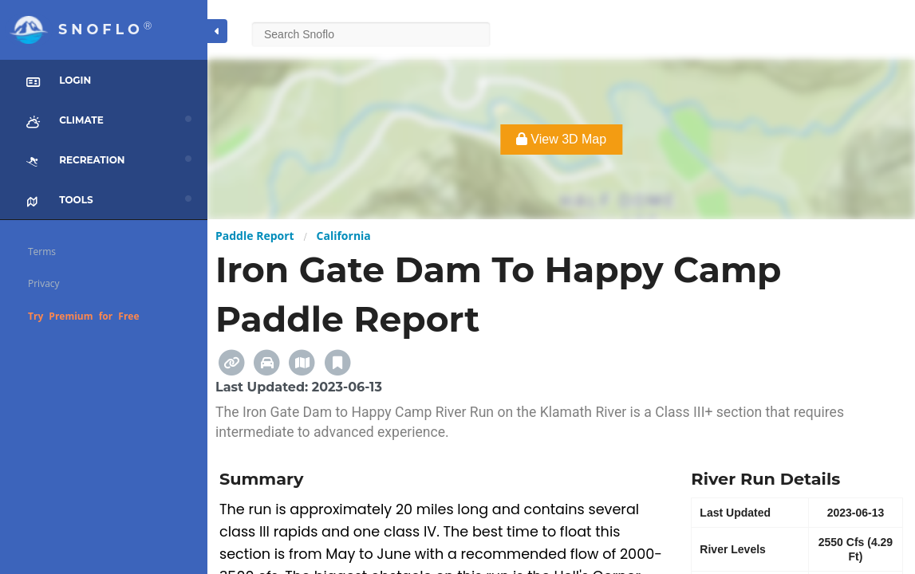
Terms (42, 251)
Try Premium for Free (84, 316)
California (344, 235)
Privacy (44, 283)
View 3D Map (561, 139)
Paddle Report (254, 235)
